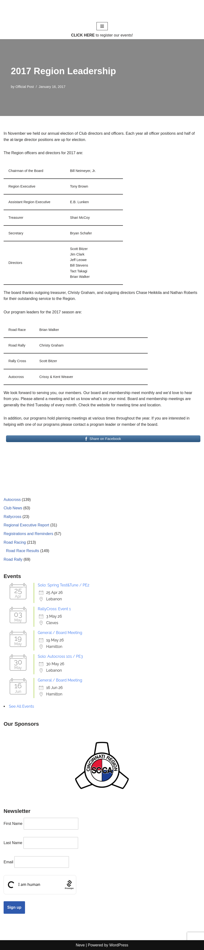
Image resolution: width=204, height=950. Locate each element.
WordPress (118, 945)
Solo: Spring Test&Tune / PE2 (63, 585)
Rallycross (12, 517)
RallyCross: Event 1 (54, 609)
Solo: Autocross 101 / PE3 (60, 656)
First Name (13, 824)
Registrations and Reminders (28, 534)
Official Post (24, 87)
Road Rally (13, 559)
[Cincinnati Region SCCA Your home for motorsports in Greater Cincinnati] (102, 10)
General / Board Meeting (60, 632)
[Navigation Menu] (102, 26)
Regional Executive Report (26, 525)
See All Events (21, 706)
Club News (13, 508)
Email (8, 862)
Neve (80, 945)
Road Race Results (22, 551)
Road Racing (15, 542)
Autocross (12, 500)
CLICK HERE (83, 35)
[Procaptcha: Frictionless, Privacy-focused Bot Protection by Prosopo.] (69, 884)
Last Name (13, 843)
